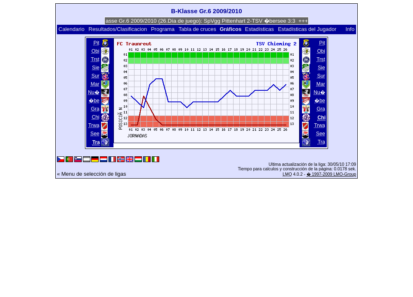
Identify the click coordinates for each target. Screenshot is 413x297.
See (94, 134)
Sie (95, 68)
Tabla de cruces (197, 29)
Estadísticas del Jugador (307, 29)
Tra (321, 142)
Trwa (93, 125)
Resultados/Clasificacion (118, 29)
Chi (95, 117)
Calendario (72, 29)
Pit (96, 43)
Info (350, 29)
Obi (95, 51)
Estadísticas (259, 29)
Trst (95, 59)
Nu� (93, 92)
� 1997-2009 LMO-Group (331, 174)
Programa (163, 29)
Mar (95, 84)
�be (94, 101)
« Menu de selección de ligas (91, 174)
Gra (95, 109)
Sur (95, 76)
